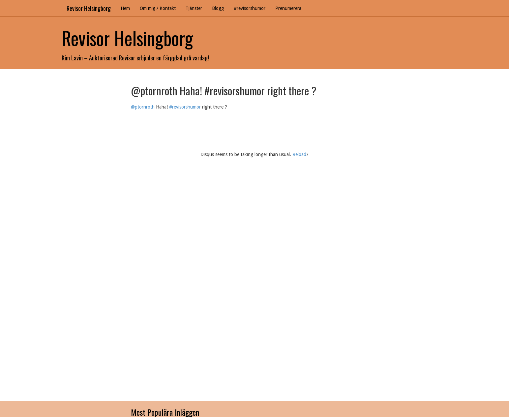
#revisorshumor (249, 8)
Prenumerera (288, 8)
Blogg (218, 8)
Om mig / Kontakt (158, 8)
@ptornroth (143, 107)
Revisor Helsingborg (89, 8)
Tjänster (194, 8)
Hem (125, 8)
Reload (299, 154)
